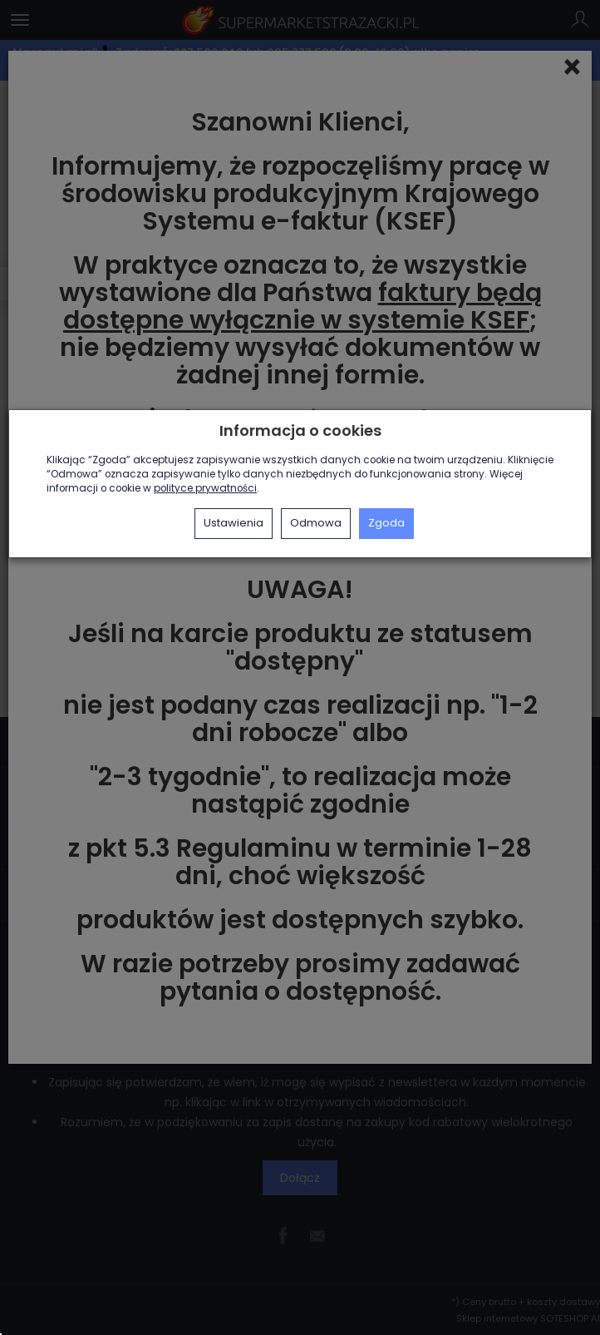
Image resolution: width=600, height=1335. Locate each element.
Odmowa (316, 523)
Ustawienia (233, 523)
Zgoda (386, 523)
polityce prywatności (205, 488)
